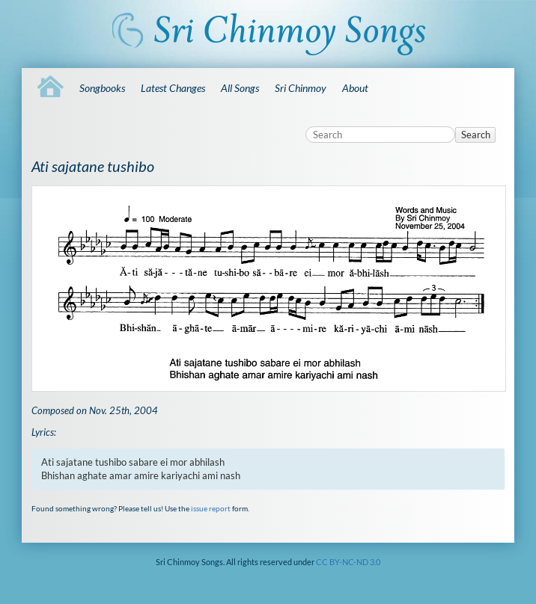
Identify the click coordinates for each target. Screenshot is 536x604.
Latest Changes (173, 87)
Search (475, 135)
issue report (211, 508)
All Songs (240, 87)
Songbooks (102, 87)
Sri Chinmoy (300, 87)
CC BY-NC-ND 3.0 (348, 562)
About (355, 87)
